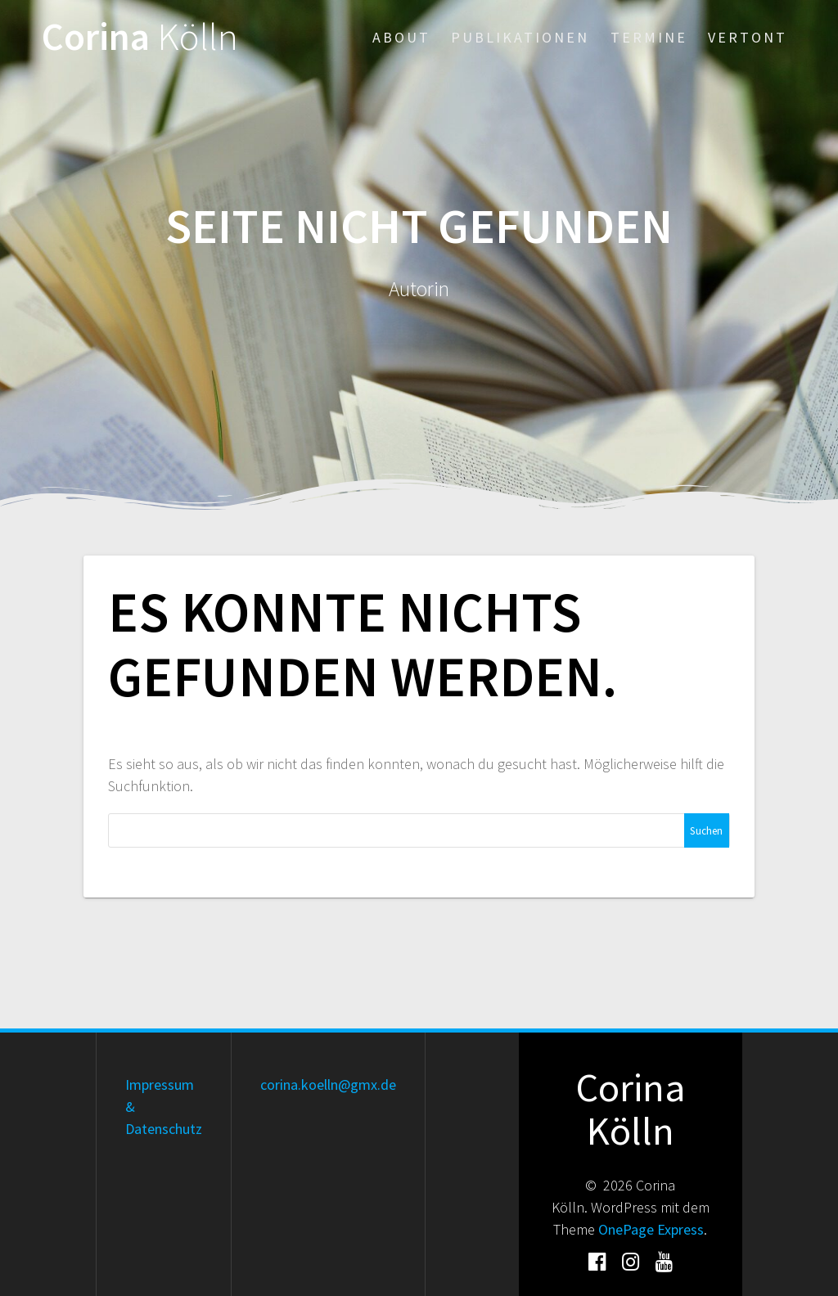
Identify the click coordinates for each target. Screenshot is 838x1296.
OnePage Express (651, 1229)
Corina (140, 37)
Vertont (747, 37)
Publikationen (520, 37)
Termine (648, 37)
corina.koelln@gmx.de (328, 1084)
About (401, 37)
